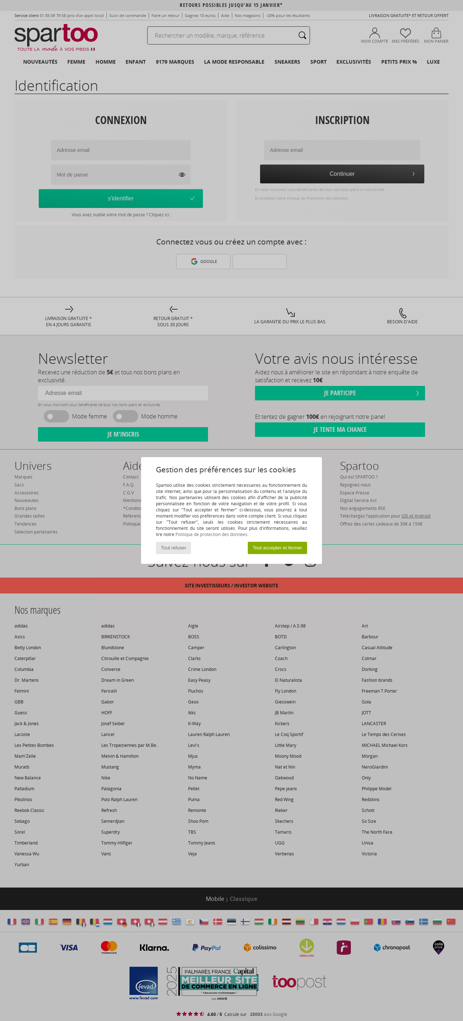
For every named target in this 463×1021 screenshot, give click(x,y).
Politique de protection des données (211, 534)
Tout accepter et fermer (277, 547)
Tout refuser (173, 547)
